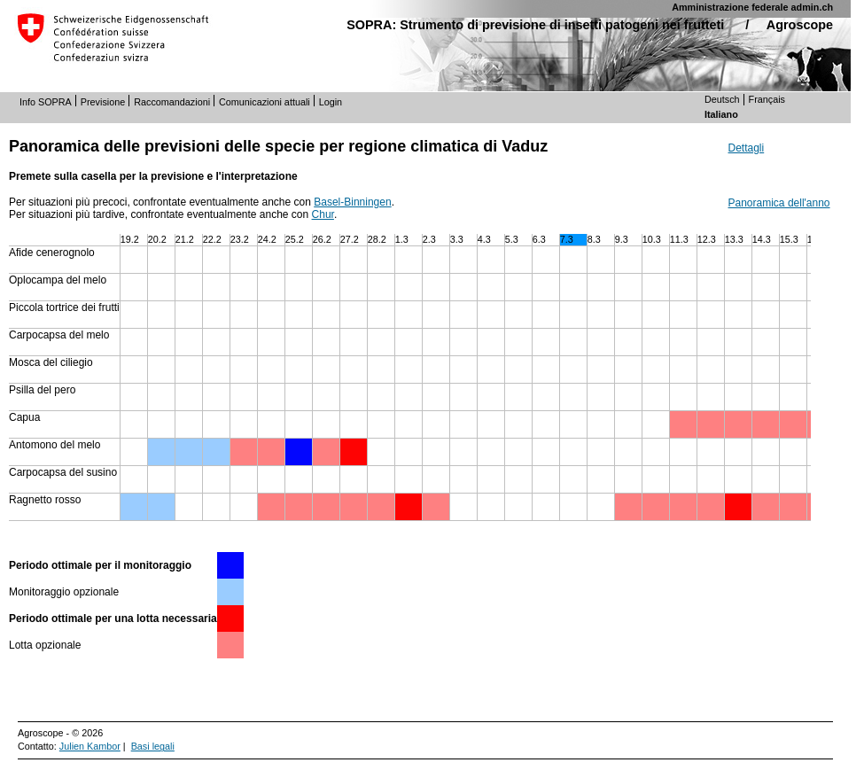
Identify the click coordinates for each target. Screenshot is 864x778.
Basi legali (153, 746)
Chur (323, 214)
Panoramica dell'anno (779, 203)
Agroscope (800, 25)
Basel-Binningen (352, 202)
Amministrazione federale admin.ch (752, 7)
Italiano (721, 114)
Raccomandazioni (172, 102)
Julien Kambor (90, 746)
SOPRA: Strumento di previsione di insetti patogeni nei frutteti (535, 25)
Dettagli (746, 148)
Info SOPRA (45, 102)
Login (330, 102)
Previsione (103, 102)
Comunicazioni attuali (264, 102)
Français (767, 99)
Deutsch (722, 99)
